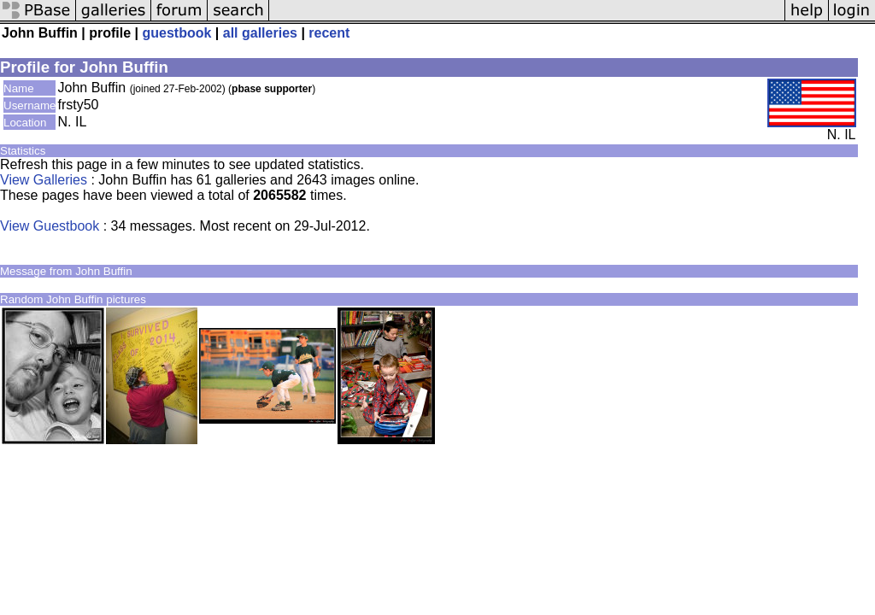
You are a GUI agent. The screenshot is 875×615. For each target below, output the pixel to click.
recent (328, 33)
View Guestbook (49, 226)
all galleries (260, 33)
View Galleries (43, 180)
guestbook (177, 33)
